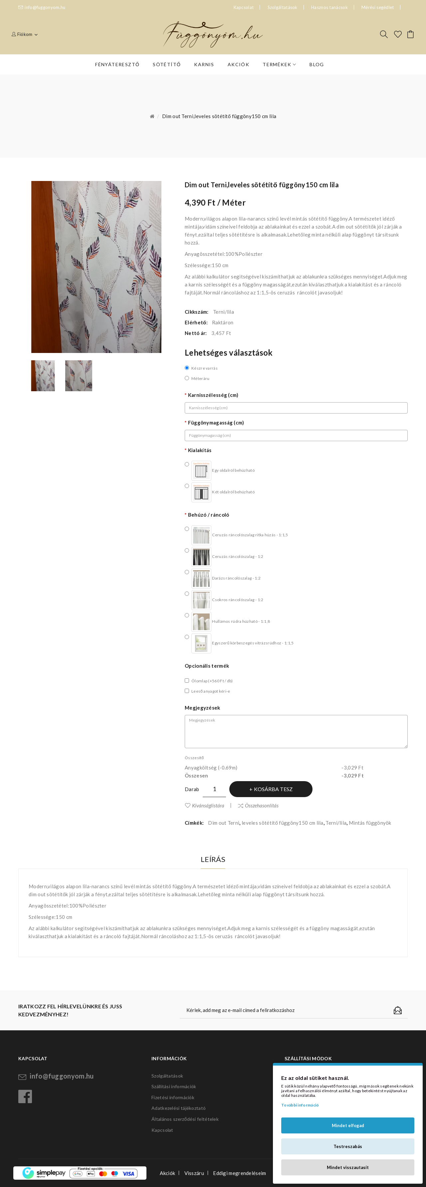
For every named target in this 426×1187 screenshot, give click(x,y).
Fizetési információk (172, 1097)
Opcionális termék (207, 666)
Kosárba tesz (273, 789)
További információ (300, 1104)
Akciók (167, 1173)
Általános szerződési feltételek (185, 1119)
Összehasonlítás (262, 805)
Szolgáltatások (283, 7)
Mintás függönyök (370, 823)
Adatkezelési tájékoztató (178, 1108)
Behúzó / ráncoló (208, 515)
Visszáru (194, 1173)
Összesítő (194, 757)
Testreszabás (347, 1146)
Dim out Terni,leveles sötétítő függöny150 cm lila (219, 116)
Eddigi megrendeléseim (239, 1173)
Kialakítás (200, 450)
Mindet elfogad (348, 1125)
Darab (192, 789)
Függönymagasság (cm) (216, 422)
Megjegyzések (202, 708)
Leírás (213, 859)
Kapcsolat (162, 1130)
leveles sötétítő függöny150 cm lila (282, 823)
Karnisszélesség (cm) (213, 395)
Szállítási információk (173, 1086)
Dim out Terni (223, 823)
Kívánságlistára (208, 805)
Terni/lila (335, 823)
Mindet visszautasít (348, 1167)
